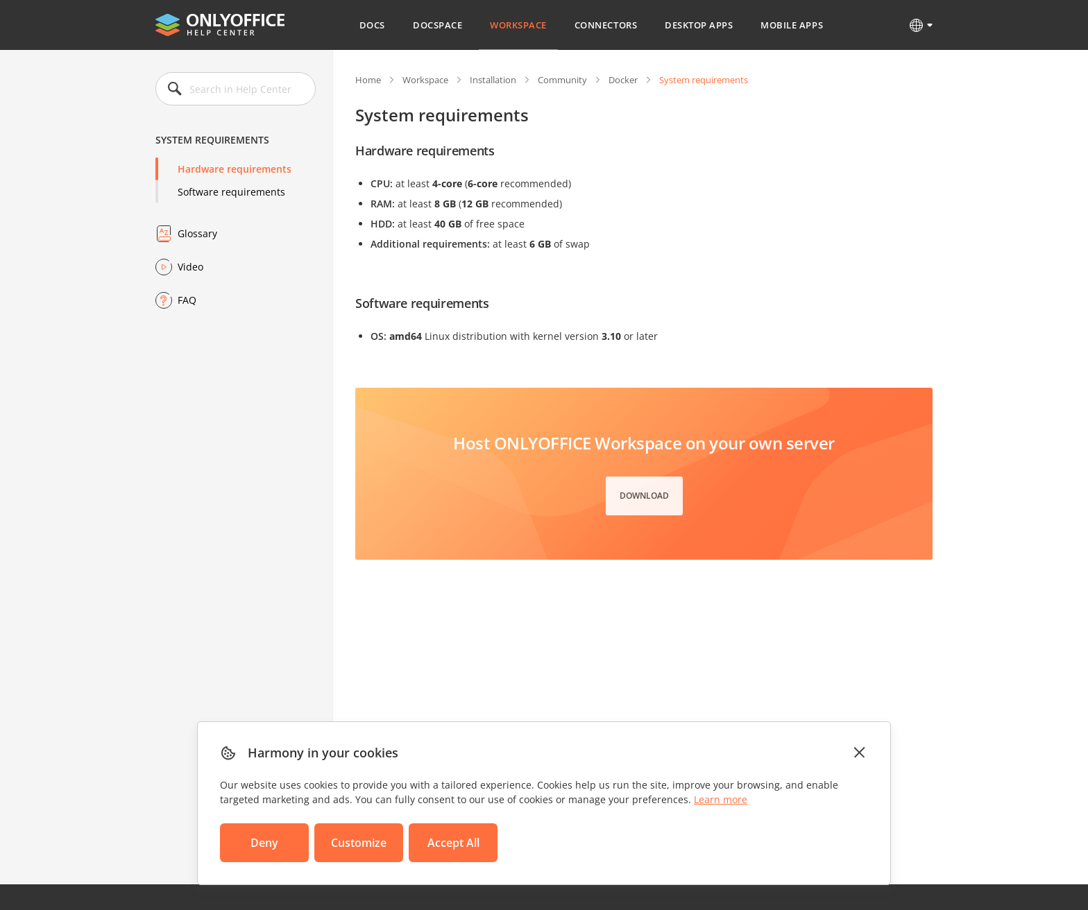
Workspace (518, 25)
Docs (372, 25)
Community (562, 80)
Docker (623, 80)
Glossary (197, 233)
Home (368, 80)
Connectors (606, 25)
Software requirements (231, 191)
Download (644, 495)
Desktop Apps (699, 25)
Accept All (453, 842)
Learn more (720, 799)
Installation (493, 80)
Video (190, 266)
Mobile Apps (791, 25)
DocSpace (437, 25)
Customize (358, 842)
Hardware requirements (234, 168)
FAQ (187, 300)
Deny (264, 842)
